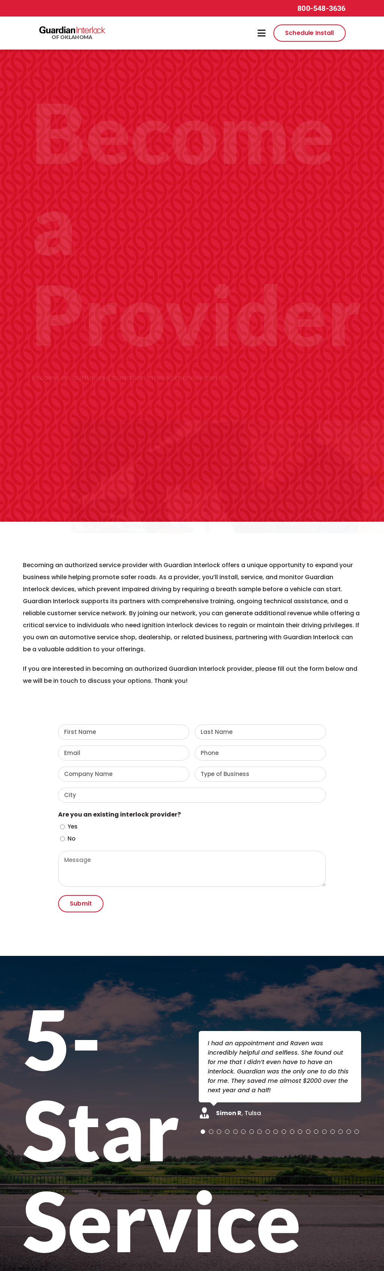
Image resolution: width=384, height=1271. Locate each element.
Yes (73, 826)
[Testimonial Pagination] (203, 1131)
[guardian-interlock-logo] (72, 28)
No (71, 838)
